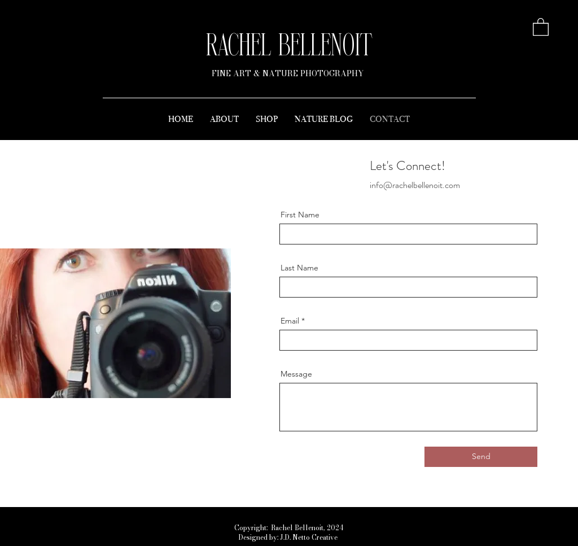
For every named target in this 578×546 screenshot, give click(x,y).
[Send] (480, 457)
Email (290, 321)
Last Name (299, 268)
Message (296, 374)
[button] (541, 26)
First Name (300, 215)
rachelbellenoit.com (426, 184)
